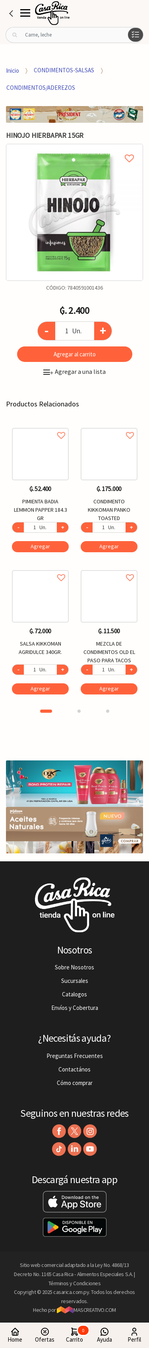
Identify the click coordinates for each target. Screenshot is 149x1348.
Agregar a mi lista (74, 149)
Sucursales (74, 980)
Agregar (40, 546)
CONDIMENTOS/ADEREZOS (40, 87)
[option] (74, 212)
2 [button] (79, 711)
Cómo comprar (75, 1083)
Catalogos (74, 994)
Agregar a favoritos (40, 426)
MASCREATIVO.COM (86, 1309)
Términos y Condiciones (74, 1283)
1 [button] (46, 711)
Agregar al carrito (75, 354)
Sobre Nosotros (74, 967)
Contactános (74, 1069)
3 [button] (107, 711)
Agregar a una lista (74, 371)
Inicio (12, 70)
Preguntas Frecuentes (74, 1056)
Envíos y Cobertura (74, 1007)
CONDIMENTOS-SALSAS (64, 70)
